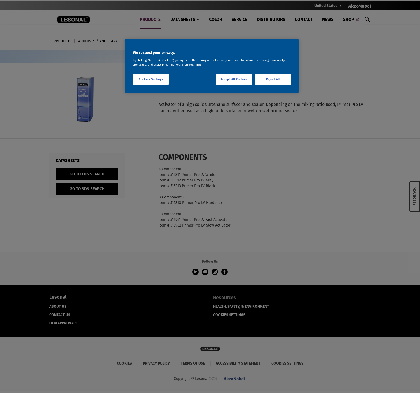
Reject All (273, 79)
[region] (212, 66)
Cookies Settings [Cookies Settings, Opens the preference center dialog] (151, 79)
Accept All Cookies (234, 79)
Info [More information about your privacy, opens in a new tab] (198, 64)
